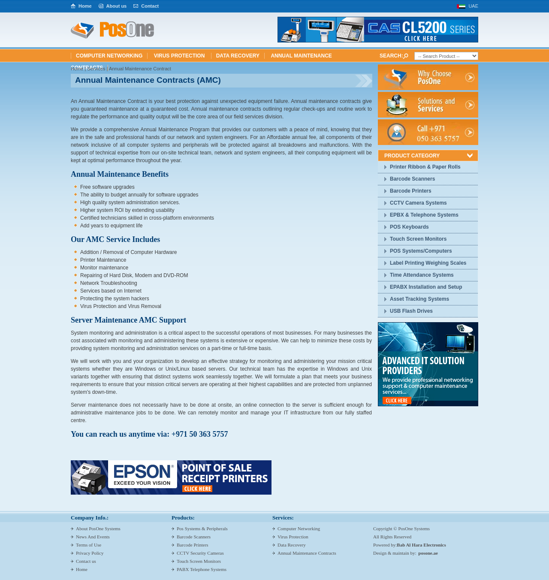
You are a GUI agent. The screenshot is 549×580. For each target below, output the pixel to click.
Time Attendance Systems (422, 275)
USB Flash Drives (411, 311)
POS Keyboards (409, 227)
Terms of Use (88, 544)
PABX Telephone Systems (201, 569)
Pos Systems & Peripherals (202, 528)
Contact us (86, 561)
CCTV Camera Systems (418, 203)
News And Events (93, 536)
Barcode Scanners (412, 179)
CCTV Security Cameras (200, 553)
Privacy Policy (89, 553)
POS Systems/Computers (421, 251)
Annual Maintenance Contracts (307, 553)
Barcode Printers (410, 191)
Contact (150, 6)
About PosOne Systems (98, 528)
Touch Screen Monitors (418, 239)
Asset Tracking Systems (419, 299)
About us (116, 6)
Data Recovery (237, 56)
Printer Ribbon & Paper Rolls (425, 167)
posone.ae (428, 553)
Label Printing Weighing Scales (428, 263)
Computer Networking (109, 56)
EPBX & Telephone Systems (424, 215)
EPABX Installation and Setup (426, 287)
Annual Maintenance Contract (140, 68)
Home (85, 6)
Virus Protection (180, 56)
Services (96, 68)
